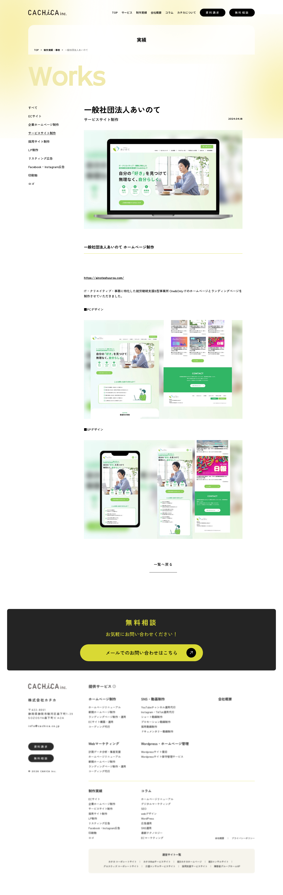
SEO (143, 813)
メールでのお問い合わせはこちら (142, 652)
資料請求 (213, 12)
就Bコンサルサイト (218, 865)
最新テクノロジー (152, 837)
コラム (169, 12)
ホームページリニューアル (105, 711)
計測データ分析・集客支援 (105, 756)
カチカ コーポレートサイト (122, 865)
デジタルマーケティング (156, 808)
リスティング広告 (40, 158)
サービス (127, 12)
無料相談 (242, 12)
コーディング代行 (99, 731)
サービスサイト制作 (42, 132)
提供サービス (100, 690)
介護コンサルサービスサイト (160, 870)
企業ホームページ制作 (43, 124)
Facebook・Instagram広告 (46, 166)
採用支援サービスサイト (194, 870)
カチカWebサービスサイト (156, 865)
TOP (115, 12)
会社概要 (156, 12)
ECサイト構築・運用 (101, 726)
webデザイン (149, 818)
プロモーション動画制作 (156, 726)
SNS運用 (146, 832)
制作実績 (141, 12)
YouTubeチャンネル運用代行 (158, 711)
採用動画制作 (149, 731)
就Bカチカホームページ (189, 865)
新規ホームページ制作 (102, 716)
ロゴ (31, 183)
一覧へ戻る (163, 564)
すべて (32, 107)
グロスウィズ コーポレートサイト (121, 870)
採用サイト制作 (39, 141)
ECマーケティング (152, 842)
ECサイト (34, 116)
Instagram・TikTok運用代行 (157, 716)
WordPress (147, 822)
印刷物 (32, 175)
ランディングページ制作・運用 (107, 721)
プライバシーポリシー (243, 842)
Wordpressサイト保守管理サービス (162, 761)
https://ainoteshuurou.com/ (104, 277)
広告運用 (146, 827)
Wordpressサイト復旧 (154, 756)
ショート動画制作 (152, 721)
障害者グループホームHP (227, 870)
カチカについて (186, 12)
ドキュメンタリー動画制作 (157, 735)
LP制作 (33, 149)
